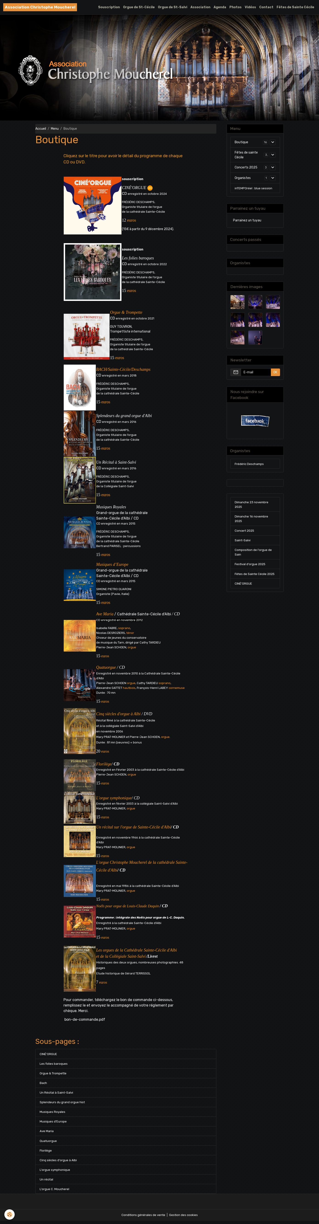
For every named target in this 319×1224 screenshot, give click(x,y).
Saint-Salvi (243, 544)
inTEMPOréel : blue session (254, 189)
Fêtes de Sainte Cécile (295, 7)
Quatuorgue (48, 1143)
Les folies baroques (54, 1064)
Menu (55, 129)
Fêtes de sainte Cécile (246, 155)
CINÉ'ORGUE (48, 1054)
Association (200, 7)
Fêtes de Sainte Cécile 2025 (251, 580)
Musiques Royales (111, 507)
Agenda (220, 7)
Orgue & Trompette (54, 1074)
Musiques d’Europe (53, 1123)
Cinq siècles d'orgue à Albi (58, 1162)
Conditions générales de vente (142, 1218)
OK (275, 374)
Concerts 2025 (246, 168)
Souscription (109, 7)
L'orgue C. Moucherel (54, 1192)
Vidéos (250, 7)
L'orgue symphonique (55, 1172)
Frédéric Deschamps (250, 466)
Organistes (243, 178)
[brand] (40, 7)
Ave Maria (47, 1133)
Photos (235, 7)
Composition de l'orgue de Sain (254, 556)
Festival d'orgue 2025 (251, 568)
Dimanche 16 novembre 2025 (252, 521)
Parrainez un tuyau (247, 221)
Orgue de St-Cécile (139, 7)
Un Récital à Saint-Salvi (116, 462)
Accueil (40, 129)
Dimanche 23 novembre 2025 (252, 507)
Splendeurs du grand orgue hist (62, 1103)
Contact (266, 7)
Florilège (46, 1153)
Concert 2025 (245, 534)
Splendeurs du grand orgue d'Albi (124, 415)
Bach (43, 1084)
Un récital (47, 1182)
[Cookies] (10, 1214)
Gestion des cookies (184, 1218)
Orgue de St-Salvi (172, 7)
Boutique (241, 143)
